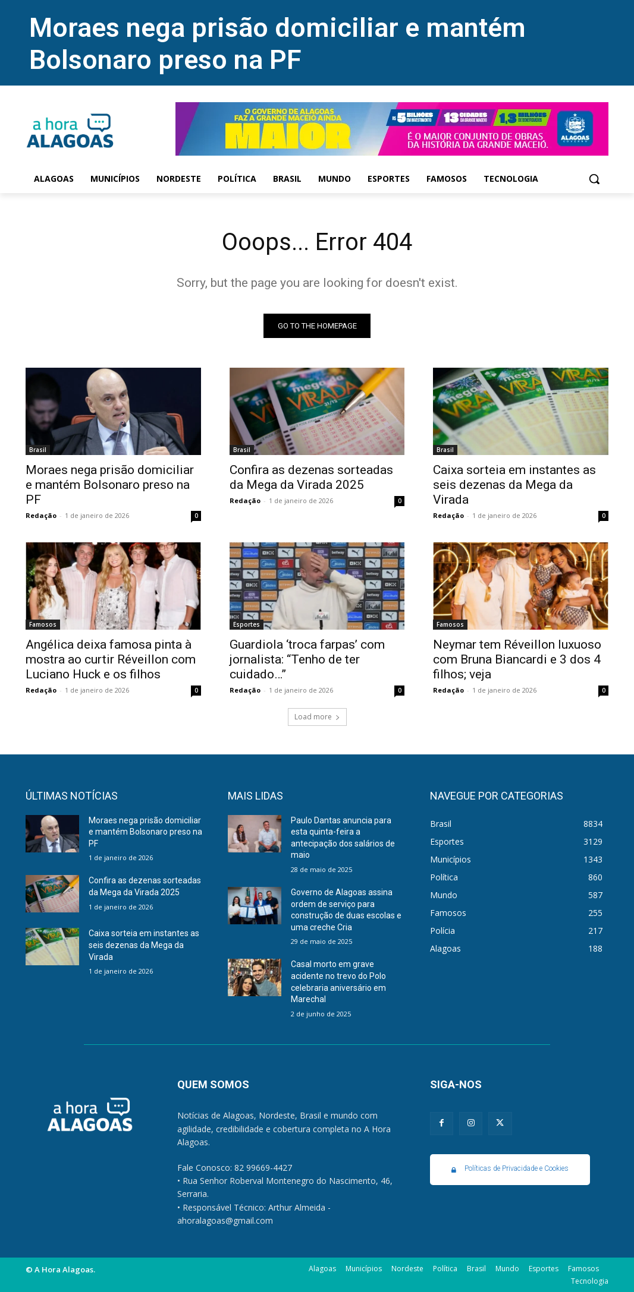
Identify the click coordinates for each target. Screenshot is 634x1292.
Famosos (43, 625)
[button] (594, 179)
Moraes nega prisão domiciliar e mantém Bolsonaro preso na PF (277, 43)
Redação (41, 515)
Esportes (246, 625)
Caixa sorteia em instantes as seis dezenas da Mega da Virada (514, 485)
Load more (317, 717)
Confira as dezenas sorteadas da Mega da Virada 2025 (311, 477)
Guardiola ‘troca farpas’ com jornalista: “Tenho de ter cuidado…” (307, 660)
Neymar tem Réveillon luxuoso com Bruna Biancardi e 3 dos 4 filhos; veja (517, 660)
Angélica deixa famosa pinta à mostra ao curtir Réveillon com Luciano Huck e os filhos (111, 660)
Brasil (37, 450)
